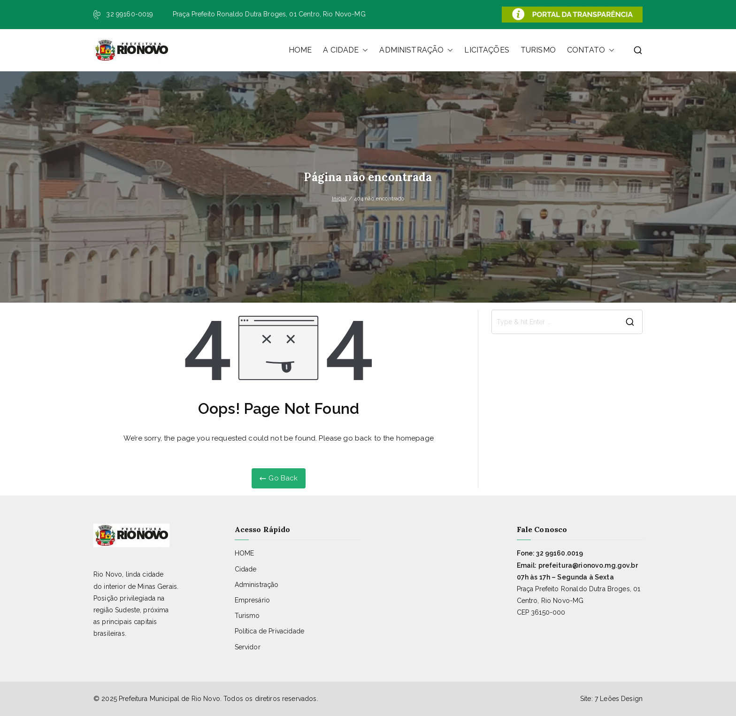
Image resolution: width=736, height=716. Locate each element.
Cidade (246, 569)
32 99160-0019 (129, 14)
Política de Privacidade (269, 631)
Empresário (252, 600)
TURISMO (538, 50)
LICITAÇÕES (486, 50)
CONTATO (590, 50)
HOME (300, 50)
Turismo (247, 615)
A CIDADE (345, 50)
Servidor (248, 647)
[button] (363, 50)
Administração (257, 584)
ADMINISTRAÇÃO (416, 50)
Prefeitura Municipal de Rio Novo (169, 698)
